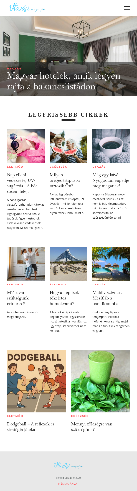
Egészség (58, 166)
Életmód (15, 166)
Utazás (14, 68)
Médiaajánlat (68, 483)
